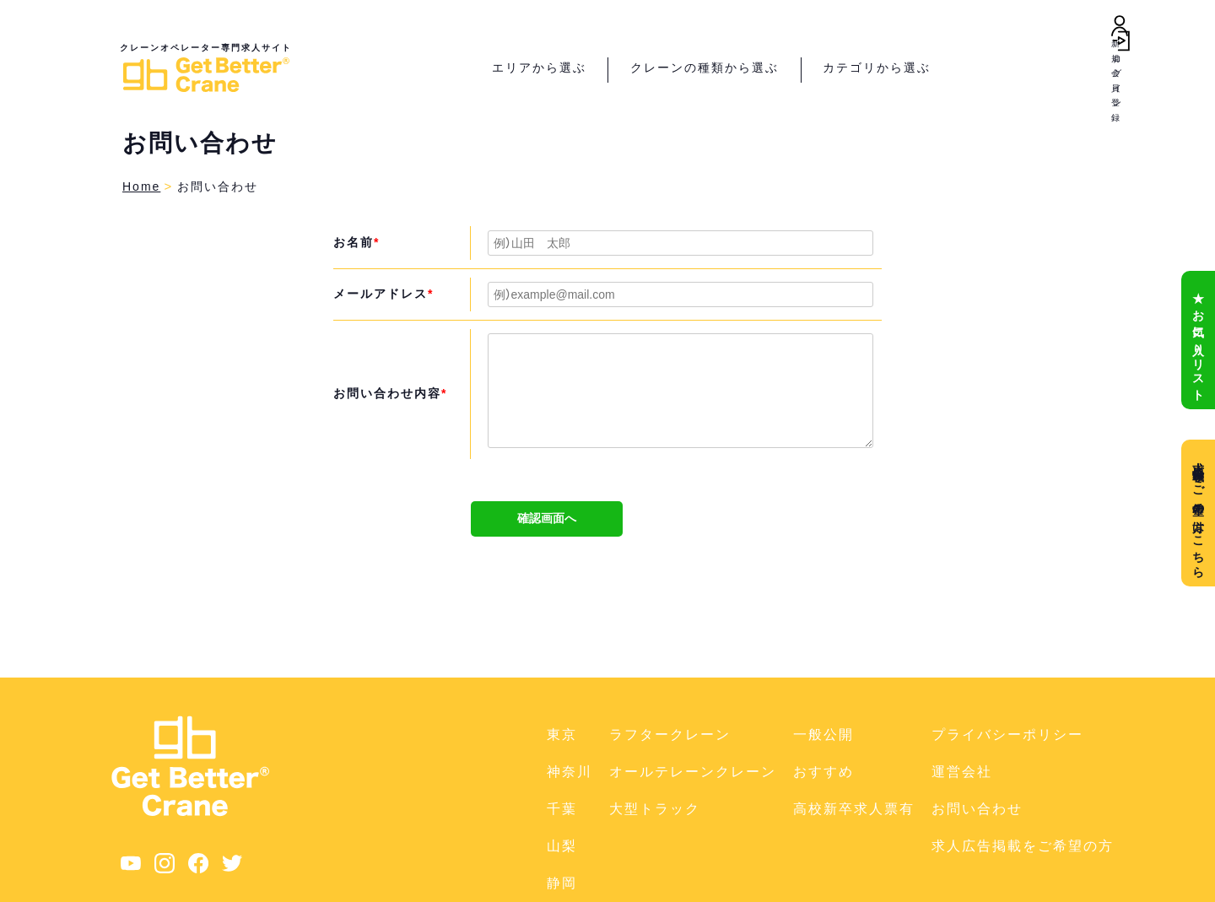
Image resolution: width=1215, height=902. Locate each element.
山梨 (562, 846)
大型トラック (654, 809)
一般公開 (823, 734)
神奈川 (569, 771)
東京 (562, 734)
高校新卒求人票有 (854, 809)
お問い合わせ (977, 809)
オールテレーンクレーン (692, 771)
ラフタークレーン (670, 734)
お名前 (356, 242)
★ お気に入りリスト (1198, 340)
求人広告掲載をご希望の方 (1023, 846)
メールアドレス (383, 293)
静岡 (562, 883)
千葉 (562, 809)
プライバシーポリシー (1007, 734)
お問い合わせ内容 (390, 393)
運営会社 (962, 771)
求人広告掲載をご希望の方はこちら (1198, 513)
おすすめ (823, 771)
